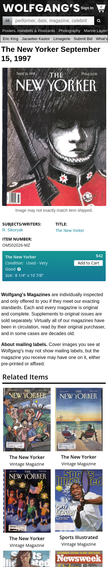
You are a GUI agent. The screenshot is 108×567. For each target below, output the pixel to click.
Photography (69, 31)
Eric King (10, 39)
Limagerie (61, 39)
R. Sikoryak (12, 230)
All (7, 21)
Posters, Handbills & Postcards (28, 31)
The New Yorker (70, 230)
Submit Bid (83, 39)
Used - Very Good (26, 266)
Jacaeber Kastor (36, 39)
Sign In (87, 8)
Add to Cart (88, 263)
